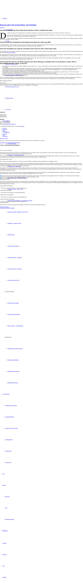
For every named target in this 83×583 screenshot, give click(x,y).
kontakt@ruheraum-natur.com (9, 124)
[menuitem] (43, 251)
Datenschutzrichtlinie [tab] (4, 202)
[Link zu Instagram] (5, 554)
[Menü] (5, 530)
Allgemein (2, 27)
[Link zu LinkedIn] (4, 577)
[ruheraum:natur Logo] (9, 6)
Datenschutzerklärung (4, 206)
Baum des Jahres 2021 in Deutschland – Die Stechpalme (18, 25)
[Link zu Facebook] (4, 543)
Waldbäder (7, 132)
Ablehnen (13, 142)
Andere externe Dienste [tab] (5, 179)
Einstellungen (17, 142)
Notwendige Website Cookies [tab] (6, 159)
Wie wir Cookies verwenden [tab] (6, 150)
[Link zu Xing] (4, 565)
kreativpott (22, 126)
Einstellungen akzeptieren (5, 142)
